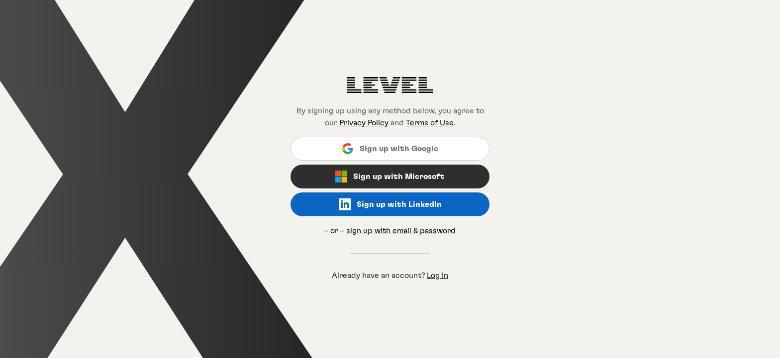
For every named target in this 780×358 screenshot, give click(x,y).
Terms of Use (430, 123)
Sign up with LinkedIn (390, 204)
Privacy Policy (364, 123)
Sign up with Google (390, 149)
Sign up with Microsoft (390, 176)
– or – (390, 231)
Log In (437, 275)
